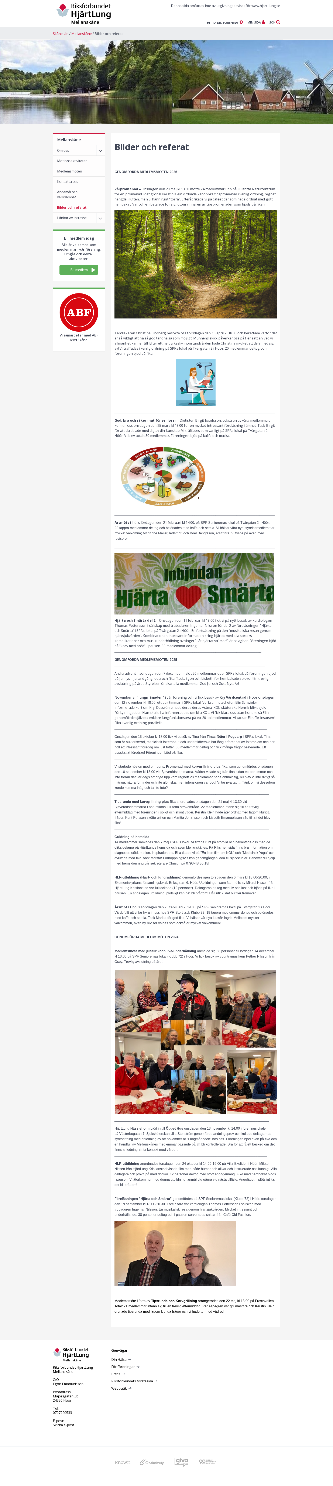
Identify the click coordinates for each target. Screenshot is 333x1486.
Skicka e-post (63, 1425)
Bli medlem (83, 269)
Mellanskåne (81, 33)
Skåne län (60, 33)
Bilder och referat (109, 33)
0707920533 (62, 1412)
